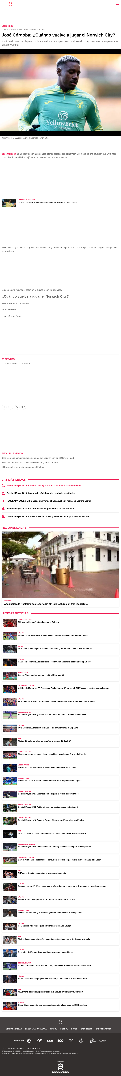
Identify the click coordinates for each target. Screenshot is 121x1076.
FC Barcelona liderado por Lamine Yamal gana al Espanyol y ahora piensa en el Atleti (56, 701)
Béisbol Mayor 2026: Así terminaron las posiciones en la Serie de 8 (40, 508)
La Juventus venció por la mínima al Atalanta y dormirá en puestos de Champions (55, 649)
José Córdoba (9, 154)
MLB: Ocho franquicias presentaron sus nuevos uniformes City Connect (50, 992)
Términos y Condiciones (13, 1048)
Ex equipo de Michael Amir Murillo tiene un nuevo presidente (45, 952)
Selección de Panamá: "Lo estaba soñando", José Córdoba (30, 462)
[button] (4, 407)
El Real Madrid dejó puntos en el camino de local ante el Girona (46, 899)
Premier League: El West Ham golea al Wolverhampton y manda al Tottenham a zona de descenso (62, 886)
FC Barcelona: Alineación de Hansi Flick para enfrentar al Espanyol (48, 728)
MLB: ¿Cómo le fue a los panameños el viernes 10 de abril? (44, 741)
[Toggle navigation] (117, 4)
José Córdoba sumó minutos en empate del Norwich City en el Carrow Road (38, 458)
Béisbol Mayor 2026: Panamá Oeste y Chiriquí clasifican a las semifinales (44, 485)
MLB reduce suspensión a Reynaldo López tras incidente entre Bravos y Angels (54, 939)
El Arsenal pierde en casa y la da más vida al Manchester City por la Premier (52, 754)
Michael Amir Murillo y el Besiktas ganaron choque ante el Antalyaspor (50, 913)
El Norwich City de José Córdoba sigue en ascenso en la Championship (48, 202)
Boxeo (74, 1029)
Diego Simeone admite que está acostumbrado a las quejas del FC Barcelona (52, 1005)
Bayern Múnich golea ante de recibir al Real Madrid (41, 675)
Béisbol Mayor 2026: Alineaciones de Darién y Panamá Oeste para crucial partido (48, 516)
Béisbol (64, 1029)
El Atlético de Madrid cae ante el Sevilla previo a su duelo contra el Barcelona (53, 635)
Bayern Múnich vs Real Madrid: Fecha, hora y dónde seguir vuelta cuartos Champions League (60, 860)
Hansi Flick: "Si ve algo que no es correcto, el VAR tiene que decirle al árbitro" (53, 979)
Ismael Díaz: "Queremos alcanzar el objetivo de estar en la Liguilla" (48, 767)
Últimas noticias (14, 1029)
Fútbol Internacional (12, 30)
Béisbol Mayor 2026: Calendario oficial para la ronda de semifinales (41, 493)
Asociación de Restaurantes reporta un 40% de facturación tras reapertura (46, 604)
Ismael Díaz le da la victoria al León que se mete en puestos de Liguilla (50, 781)
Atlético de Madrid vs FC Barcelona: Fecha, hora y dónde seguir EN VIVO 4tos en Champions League (63, 688)
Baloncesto (86, 1029)
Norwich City (28, 364)
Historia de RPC (33, 1048)
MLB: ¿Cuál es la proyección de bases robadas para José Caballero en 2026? (53, 833)
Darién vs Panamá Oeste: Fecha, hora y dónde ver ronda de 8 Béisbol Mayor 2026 (54, 965)
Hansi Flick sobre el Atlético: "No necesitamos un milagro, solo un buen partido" (54, 662)
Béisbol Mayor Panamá (36, 1029)
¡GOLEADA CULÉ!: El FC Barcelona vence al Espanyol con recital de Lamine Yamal (49, 501)
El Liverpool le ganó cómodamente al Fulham (23, 467)
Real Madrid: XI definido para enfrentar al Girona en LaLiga (44, 926)
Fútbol (53, 1029)
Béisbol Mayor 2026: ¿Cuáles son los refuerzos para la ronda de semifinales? (53, 715)
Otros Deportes (103, 1029)
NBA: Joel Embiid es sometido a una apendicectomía (42, 873)
